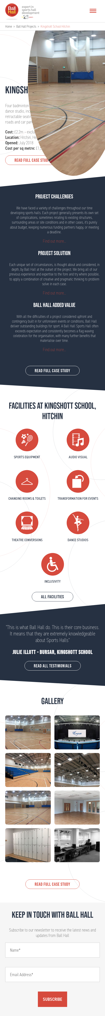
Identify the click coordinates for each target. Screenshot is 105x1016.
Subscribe (52, 999)
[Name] (52, 950)
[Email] (52, 974)
